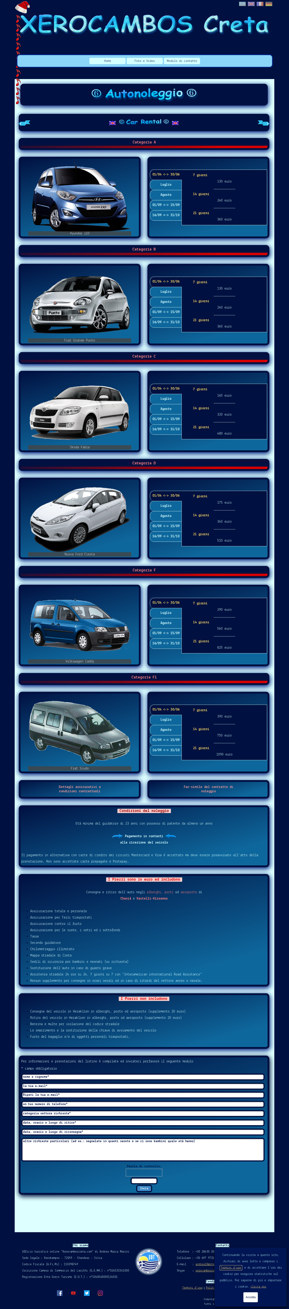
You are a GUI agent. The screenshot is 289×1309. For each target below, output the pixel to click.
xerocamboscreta (207, 1270)
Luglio (166, 185)
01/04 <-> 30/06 (165, 174)
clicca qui (258, 1286)
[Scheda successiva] (263, 122)
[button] (79, 197)
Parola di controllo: (144, 1166)
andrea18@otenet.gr (210, 1264)
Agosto (166, 195)
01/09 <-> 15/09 (165, 205)
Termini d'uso (231, 1267)
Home (107, 61)
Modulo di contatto (182, 61)
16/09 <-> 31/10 (165, 215)
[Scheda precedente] (24, 122)
